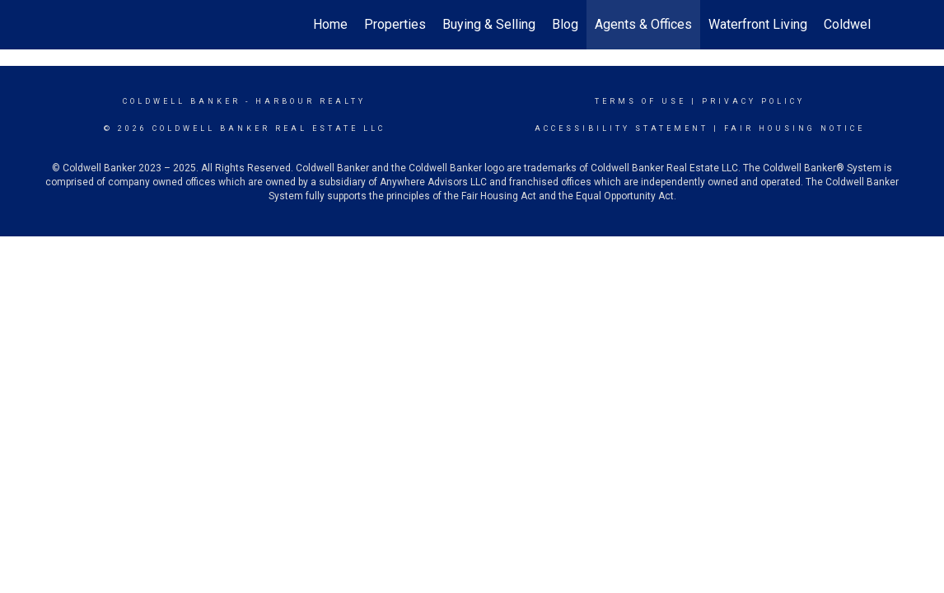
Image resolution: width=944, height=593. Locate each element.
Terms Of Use (640, 101)
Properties (395, 24)
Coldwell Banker (182, 101)
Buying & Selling (488, 24)
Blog (565, 24)
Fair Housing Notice (794, 128)
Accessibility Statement (621, 128)
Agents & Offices (643, 24)
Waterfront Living (757, 24)
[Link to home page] (81, 24)
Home (330, 24)
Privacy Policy (753, 101)
